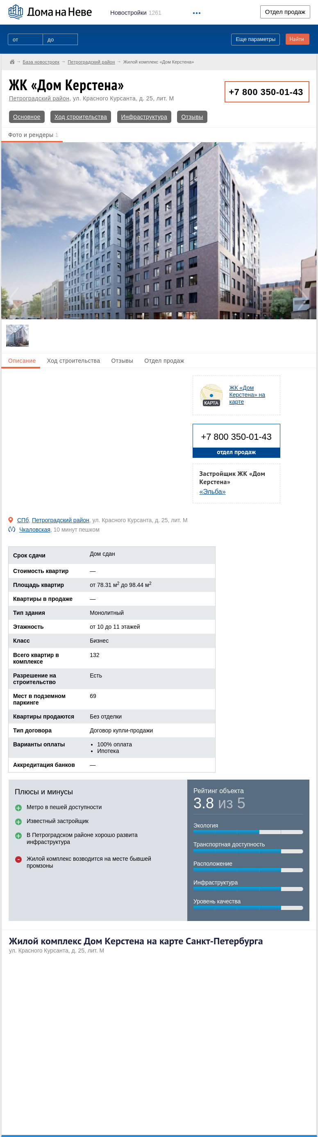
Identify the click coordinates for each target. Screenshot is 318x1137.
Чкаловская (34, 529)
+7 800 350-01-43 (266, 92)
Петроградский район (39, 98)
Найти (296, 39)
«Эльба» (213, 491)
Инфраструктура (144, 117)
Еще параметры (255, 39)
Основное (27, 117)
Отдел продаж (285, 12)
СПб (23, 520)
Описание (22, 360)
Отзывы (192, 117)
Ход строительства (81, 117)
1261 (135, 12)
